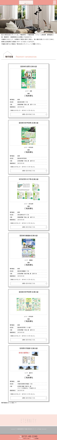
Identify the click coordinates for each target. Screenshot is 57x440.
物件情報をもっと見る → (8, 403)
